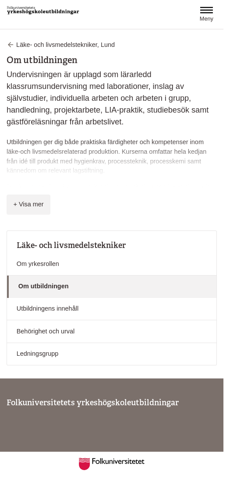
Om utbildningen (43, 286)
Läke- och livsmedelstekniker (71, 245)
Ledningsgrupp (38, 353)
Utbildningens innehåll (47, 308)
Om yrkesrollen (38, 263)
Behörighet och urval (46, 331)
